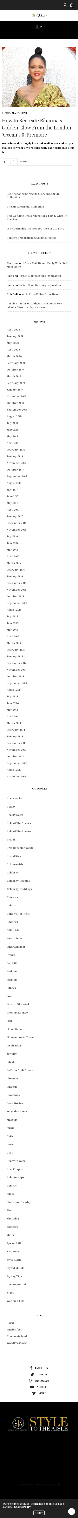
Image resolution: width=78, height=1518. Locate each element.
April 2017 (13, 510)
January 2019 (15, 390)
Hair (9, 1021)
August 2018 (14, 416)
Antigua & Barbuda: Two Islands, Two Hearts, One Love (34, 305)
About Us (39, 1464)
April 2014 (13, 716)
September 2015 (17, 603)
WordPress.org (17, 1343)
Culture (11, 905)
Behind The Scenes (19, 823)
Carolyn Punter (16, 303)
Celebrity (13, 872)
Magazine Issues (17, 1111)
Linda (10, 276)
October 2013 (15, 756)
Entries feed (14, 1329)
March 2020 (14, 356)
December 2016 (16, 523)
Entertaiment (15, 938)
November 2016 (16, 530)
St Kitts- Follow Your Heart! (43, 294)
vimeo (39, 1393)
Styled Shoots (15, 1268)
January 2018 (15, 456)
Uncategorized (16, 1284)
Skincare (12, 1227)
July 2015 (12, 616)
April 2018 (13, 443)
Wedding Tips (15, 1301)
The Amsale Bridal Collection (25, 207)
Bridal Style (14, 856)
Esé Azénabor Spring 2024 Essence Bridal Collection (33, 195)
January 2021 (15, 336)
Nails (10, 1136)
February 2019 (16, 383)
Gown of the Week (18, 1004)
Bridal (11, 839)
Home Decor (15, 1029)
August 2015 (14, 610)
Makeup (12, 1120)
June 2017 (13, 496)
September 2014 (17, 683)
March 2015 (14, 643)
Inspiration (14, 1045)
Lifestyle (12, 1078)
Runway (12, 1185)
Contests (12, 897)
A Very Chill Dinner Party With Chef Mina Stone (37, 265)
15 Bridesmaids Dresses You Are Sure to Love (35, 228)
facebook (39, 1368)
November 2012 (16, 776)
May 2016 (12, 550)
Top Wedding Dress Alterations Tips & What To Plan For (37, 217)
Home (39, 1441)
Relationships (15, 1177)
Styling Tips (14, 1276)
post (10, 1153)
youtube (39, 1387)
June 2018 (13, 430)
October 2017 (15, 470)
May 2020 (13, 343)
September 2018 (17, 410)
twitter (39, 1374)
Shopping (13, 1218)
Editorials (13, 930)
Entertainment (16, 947)
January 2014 (15, 736)
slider (10, 1235)
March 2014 (14, 723)
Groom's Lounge (17, 1012)
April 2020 (13, 349)
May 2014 (12, 710)
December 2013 (16, 743)
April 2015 (13, 636)
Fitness (11, 988)
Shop (10, 1210)
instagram (39, 1381)
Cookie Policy (22, 1507)
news (10, 1144)
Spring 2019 (14, 1243)
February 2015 (16, 650)
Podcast (39, 1470)
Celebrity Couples (18, 881)
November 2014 (16, 670)
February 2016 (16, 570)
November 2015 (16, 590)
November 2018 (16, 396)
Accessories (15, 798)
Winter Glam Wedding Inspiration (39, 276)
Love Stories (15, 1103)
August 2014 (14, 690)
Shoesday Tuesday (19, 1202)
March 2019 (14, 376)
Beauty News (19, 113)
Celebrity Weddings (19, 889)
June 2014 (13, 703)
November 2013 (16, 750)
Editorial (12, 922)
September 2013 (17, 763)
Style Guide (14, 1260)
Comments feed (17, 1336)
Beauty (6, 113)
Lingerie (12, 1087)
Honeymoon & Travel (20, 1037)
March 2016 (14, 563)
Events (11, 955)
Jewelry (12, 1054)
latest (10, 1062)
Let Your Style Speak (20, 1070)
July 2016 (12, 536)
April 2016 (13, 556)
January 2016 (15, 576)
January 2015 (15, 656)
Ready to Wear (16, 1161)
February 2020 (16, 363)
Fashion (12, 971)
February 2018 (16, 450)
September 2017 (17, 476)
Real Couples (15, 1169)
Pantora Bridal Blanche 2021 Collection (31, 238)
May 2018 (12, 436)
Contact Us (39, 1476)
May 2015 (12, 630)
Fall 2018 (12, 963)
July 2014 (12, 696)
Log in (11, 1323)
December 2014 (17, 663)
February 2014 (16, 730)
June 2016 (13, 543)
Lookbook (13, 1095)
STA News (13, 1251)
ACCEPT (39, 1513)
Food (10, 996)
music (10, 1128)
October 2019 (15, 370)
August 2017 (14, 483)
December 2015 (16, 583)
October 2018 (15, 403)
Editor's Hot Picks (18, 914)
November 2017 (16, 463)
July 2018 (12, 423)
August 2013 (14, 770)
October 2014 (15, 676)
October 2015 (15, 596)
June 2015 (13, 623)
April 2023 (13, 329)
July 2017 (12, 490)
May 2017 (12, 503)
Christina (12, 263)
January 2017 (15, 516)
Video (10, 1293)
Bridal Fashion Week (20, 848)
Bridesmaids (15, 864)
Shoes (11, 1194)
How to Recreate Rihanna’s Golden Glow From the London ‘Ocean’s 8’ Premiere (36, 127)
